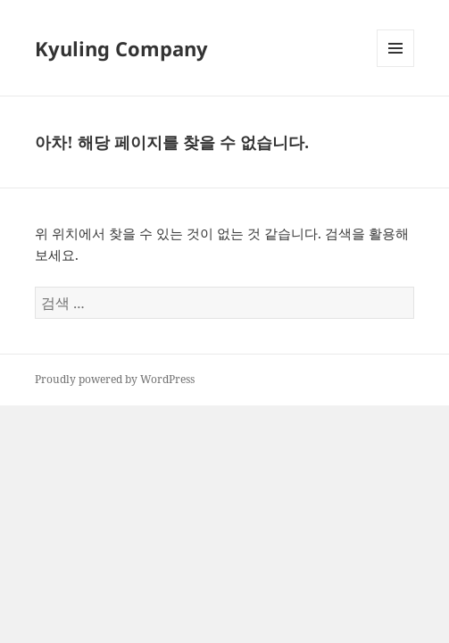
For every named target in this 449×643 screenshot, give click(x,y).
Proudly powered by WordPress (115, 379)
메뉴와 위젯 (395, 66)
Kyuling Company (121, 48)
